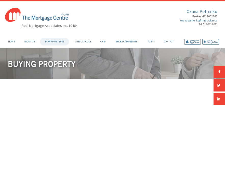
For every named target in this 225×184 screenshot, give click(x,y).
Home (11, 41)
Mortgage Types (54, 41)
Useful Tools (83, 41)
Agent (151, 41)
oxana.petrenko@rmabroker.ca (198, 20)
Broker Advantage (126, 41)
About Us (29, 41)
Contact (169, 41)
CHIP (102, 41)
